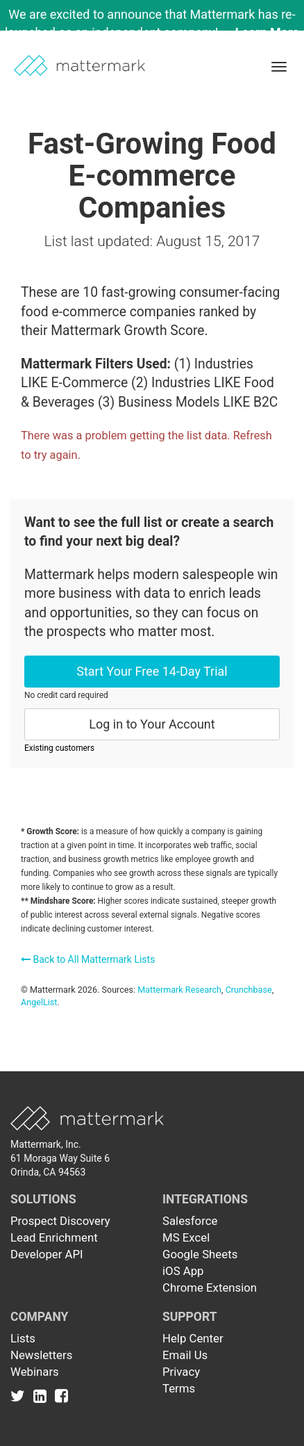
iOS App (183, 1271)
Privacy (181, 1372)
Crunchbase (249, 989)
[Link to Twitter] (20, 1395)
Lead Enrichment (54, 1237)
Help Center (192, 1338)
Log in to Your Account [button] (151, 724)
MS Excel (186, 1237)
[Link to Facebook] (61, 1395)
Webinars (34, 1372)
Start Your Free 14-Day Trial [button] (152, 671)
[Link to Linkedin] (42, 1395)
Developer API (46, 1254)
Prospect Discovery (60, 1221)
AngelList (39, 1002)
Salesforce (189, 1221)
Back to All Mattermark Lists (88, 959)
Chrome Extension (209, 1287)
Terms (178, 1388)
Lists (22, 1338)
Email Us (185, 1355)
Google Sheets (199, 1254)
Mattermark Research (179, 989)
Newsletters (41, 1355)
